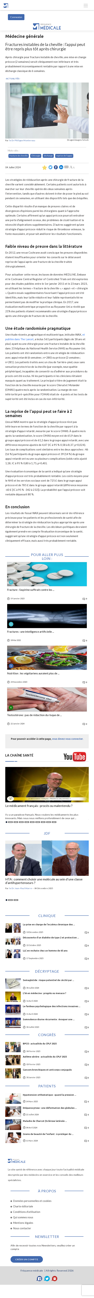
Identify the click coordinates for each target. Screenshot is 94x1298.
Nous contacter (22, 1228)
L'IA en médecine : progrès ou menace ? (44, 993)
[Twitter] (47, 1278)
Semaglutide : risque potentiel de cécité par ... (48, 980)
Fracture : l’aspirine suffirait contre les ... (30, 589)
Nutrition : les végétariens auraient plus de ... (33, 673)
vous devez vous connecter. (67, 738)
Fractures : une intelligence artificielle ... (30, 631)
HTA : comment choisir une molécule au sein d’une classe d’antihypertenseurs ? (44, 881)
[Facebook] (39, 1278)
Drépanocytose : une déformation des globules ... (50, 1108)
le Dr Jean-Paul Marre (20, 888)
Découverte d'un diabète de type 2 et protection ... (51, 937)
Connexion (16, 17)
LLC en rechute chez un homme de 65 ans (45, 950)
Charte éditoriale (23, 1206)
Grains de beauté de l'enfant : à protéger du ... (48, 1134)
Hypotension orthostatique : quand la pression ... (49, 1095)
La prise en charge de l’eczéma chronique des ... (49, 924)
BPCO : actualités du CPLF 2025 (40, 1043)
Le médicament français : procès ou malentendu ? (38, 806)
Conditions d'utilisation (26, 1211)
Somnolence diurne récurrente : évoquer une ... (48, 1019)
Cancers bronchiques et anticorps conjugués (47, 1069)
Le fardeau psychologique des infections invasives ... (51, 1006)
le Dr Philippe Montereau (22, 140)
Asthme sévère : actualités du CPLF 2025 (45, 1056)
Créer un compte (26, 1259)
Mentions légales (23, 1222)
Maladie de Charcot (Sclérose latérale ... (45, 1121)
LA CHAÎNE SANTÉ (19, 755)
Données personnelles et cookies (32, 1200)
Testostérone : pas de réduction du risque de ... (34, 715)
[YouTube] (54, 1278)
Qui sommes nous (23, 1217)
